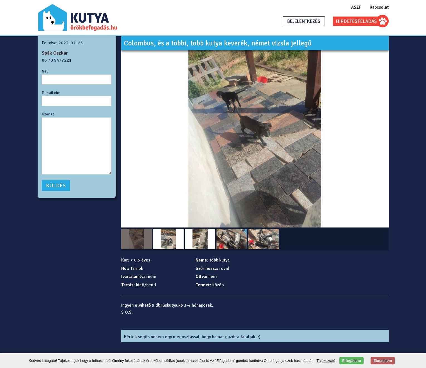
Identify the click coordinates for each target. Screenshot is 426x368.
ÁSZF (356, 7)
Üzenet (48, 114)
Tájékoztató (326, 361)
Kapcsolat (379, 7)
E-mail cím (51, 92)
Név (45, 71)
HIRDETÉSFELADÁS (356, 21)
